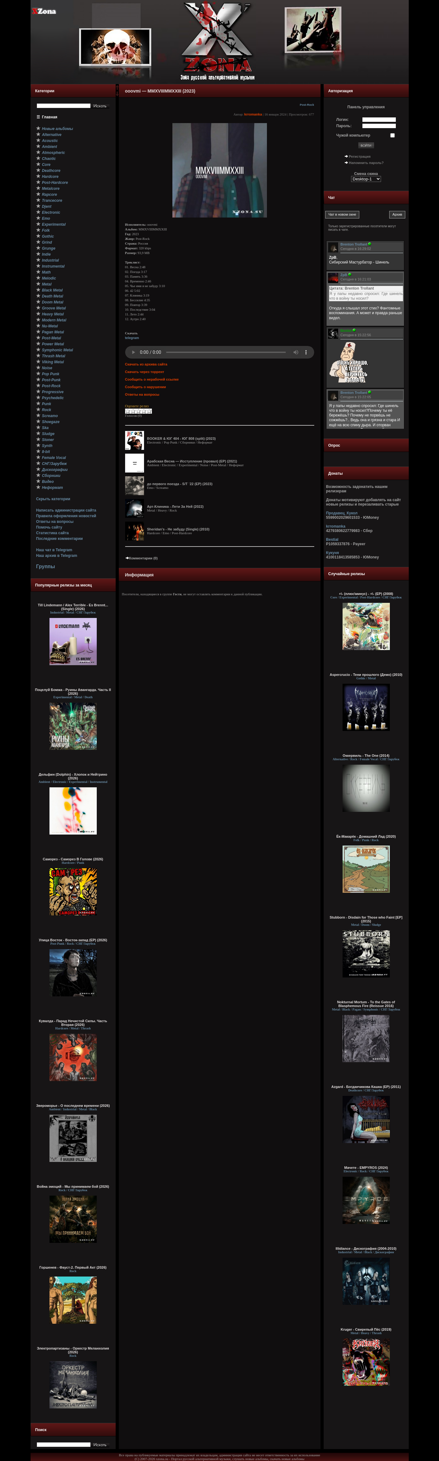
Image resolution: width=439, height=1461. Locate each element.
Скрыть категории (53, 499)
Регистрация (360, 156)
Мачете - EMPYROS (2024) (366, 1167)
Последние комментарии (59, 538)
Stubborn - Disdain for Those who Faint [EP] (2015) (366, 919)
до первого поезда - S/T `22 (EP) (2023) (180, 484)
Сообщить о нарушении (145, 387)
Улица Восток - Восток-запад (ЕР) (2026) (73, 940)
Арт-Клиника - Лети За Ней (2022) (175, 506)
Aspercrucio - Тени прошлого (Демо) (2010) (366, 675)
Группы (45, 566)
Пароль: (344, 126)
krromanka (253, 114)
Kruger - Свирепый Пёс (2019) (366, 1329)
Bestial (332, 539)
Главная (49, 117)
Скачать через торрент (144, 372)
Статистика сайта (52, 533)
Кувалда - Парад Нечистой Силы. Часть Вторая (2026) (73, 1023)
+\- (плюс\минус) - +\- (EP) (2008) (366, 594)
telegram (132, 338)
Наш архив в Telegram (56, 555)
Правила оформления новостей (66, 516)
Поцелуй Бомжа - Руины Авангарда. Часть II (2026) (73, 691)
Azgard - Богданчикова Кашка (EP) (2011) (366, 1087)
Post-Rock (307, 104)
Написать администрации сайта (66, 510)
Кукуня (332, 553)
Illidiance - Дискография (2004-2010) (366, 1248)
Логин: (342, 119)
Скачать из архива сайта (146, 364)
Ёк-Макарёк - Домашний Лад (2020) (366, 836)
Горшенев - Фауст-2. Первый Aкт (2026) (73, 1267)
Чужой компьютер (353, 135)
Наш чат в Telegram (54, 550)
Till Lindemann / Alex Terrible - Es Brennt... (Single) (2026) (73, 607)
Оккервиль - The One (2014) (366, 755)
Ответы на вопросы (54, 521)
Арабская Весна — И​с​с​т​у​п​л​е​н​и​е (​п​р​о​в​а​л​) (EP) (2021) (192, 461)
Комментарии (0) (141, 558)
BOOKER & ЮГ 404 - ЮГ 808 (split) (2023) (181, 438)
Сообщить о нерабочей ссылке (152, 379)
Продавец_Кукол (342, 513)
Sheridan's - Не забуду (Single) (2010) (178, 529)
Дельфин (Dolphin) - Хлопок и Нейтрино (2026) (73, 776)
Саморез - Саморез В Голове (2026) (73, 859)
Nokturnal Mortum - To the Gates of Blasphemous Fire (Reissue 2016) (366, 1004)
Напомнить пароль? (366, 163)
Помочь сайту (49, 527)
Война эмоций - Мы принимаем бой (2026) (73, 1186)
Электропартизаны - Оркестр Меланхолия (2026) (73, 1350)
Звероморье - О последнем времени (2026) (73, 1105)
